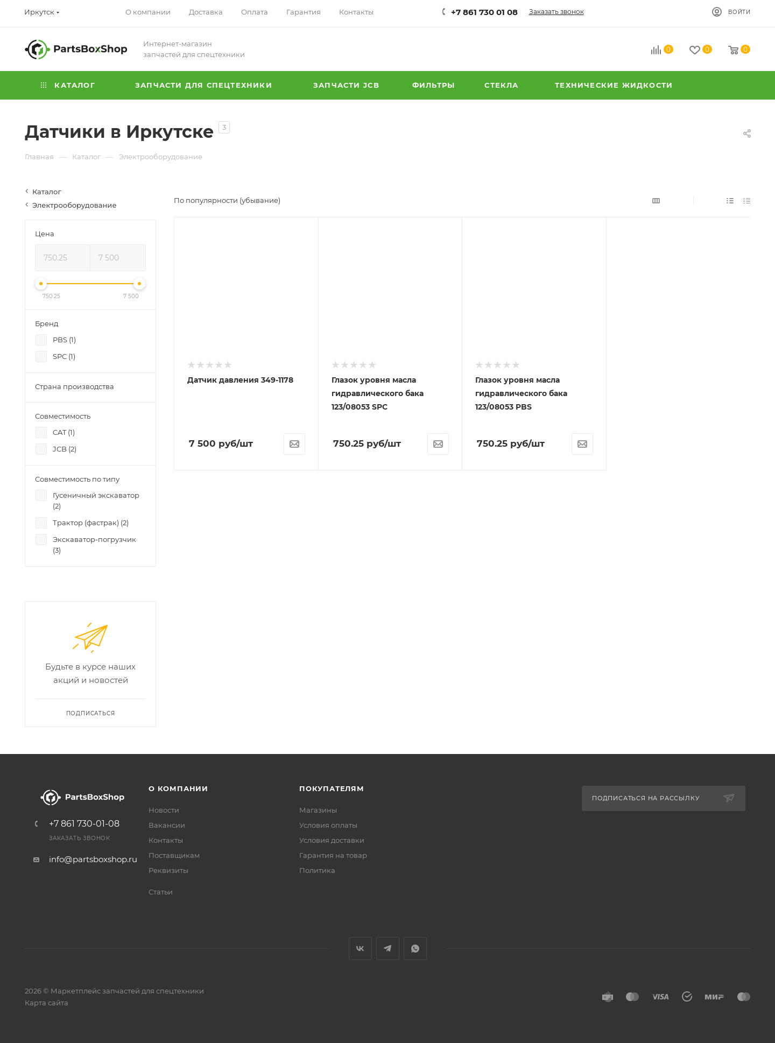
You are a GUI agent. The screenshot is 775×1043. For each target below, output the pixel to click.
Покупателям (331, 788)
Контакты (166, 840)
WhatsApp (415, 948)
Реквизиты (168, 870)
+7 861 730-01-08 (84, 824)
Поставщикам (174, 855)
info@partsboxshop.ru (93, 859)
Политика (317, 870)
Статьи (161, 891)
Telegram (387, 948)
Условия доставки (331, 840)
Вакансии (167, 825)
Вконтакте (360, 948)
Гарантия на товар (333, 855)
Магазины (318, 810)
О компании (178, 788)
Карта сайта (46, 1002)
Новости (164, 810)
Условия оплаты (328, 825)
